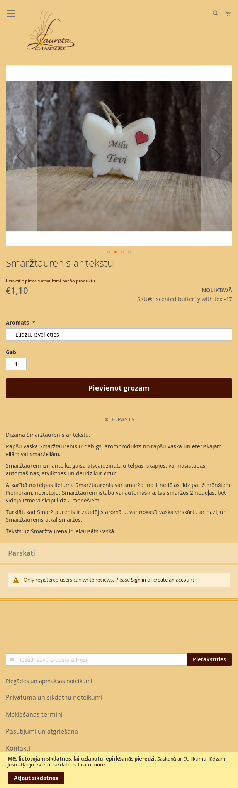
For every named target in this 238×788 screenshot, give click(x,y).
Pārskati (21, 553)
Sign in (138, 579)
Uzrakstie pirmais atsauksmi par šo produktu (50, 281)
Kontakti (18, 748)
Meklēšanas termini (34, 714)
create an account (173, 579)
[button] (21, 155)
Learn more (91, 764)
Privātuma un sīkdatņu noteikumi (54, 697)
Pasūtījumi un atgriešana (42, 731)
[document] (119, 770)
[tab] (119, 553)
